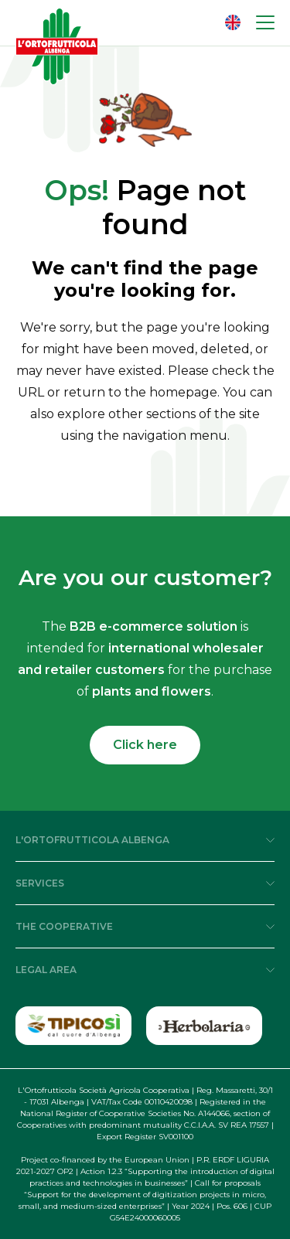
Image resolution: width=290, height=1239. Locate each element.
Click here (145, 744)
